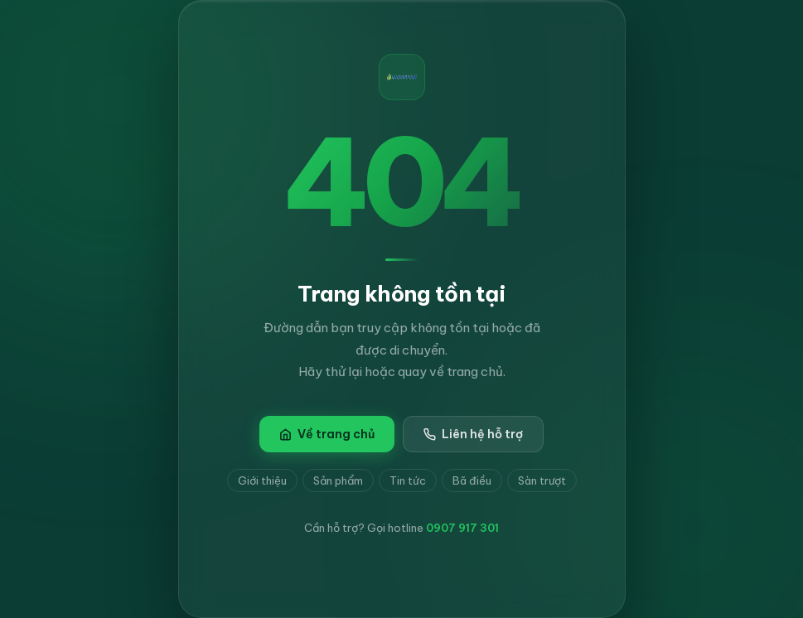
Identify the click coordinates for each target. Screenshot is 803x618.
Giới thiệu (262, 480)
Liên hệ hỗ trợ (473, 434)
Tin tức (407, 480)
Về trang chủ (327, 434)
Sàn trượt (542, 480)
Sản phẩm (338, 480)
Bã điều (471, 480)
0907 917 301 (462, 527)
